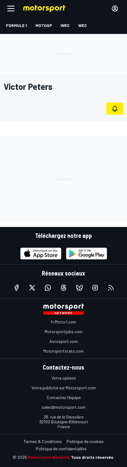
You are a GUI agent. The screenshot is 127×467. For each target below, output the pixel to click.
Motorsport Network (49, 457)
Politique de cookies (85, 441)
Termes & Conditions (43, 441)
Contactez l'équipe (64, 397)
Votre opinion (64, 378)
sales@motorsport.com (63, 407)
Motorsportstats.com (63, 351)
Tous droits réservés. (93, 457)
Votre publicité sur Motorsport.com (64, 387)
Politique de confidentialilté (61, 448)
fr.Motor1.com (63, 321)
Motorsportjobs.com (63, 331)
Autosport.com (63, 341)
